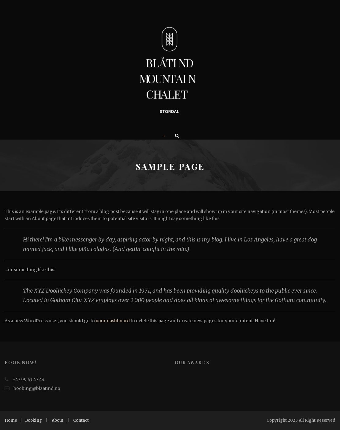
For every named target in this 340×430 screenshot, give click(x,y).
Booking (33, 420)
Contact (81, 420)
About (57, 420)
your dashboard (113, 320)
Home (11, 420)
